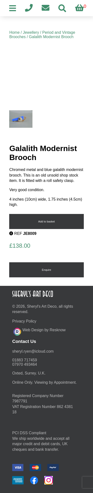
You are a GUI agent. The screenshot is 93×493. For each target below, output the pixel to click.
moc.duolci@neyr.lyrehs (33, 351)
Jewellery (31, 32)
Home (14, 32)
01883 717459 (24, 360)
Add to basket (46, 221)
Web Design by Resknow (39, 331)
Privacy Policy (24, 321)
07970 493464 (24, 364)
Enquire (46, 269)
